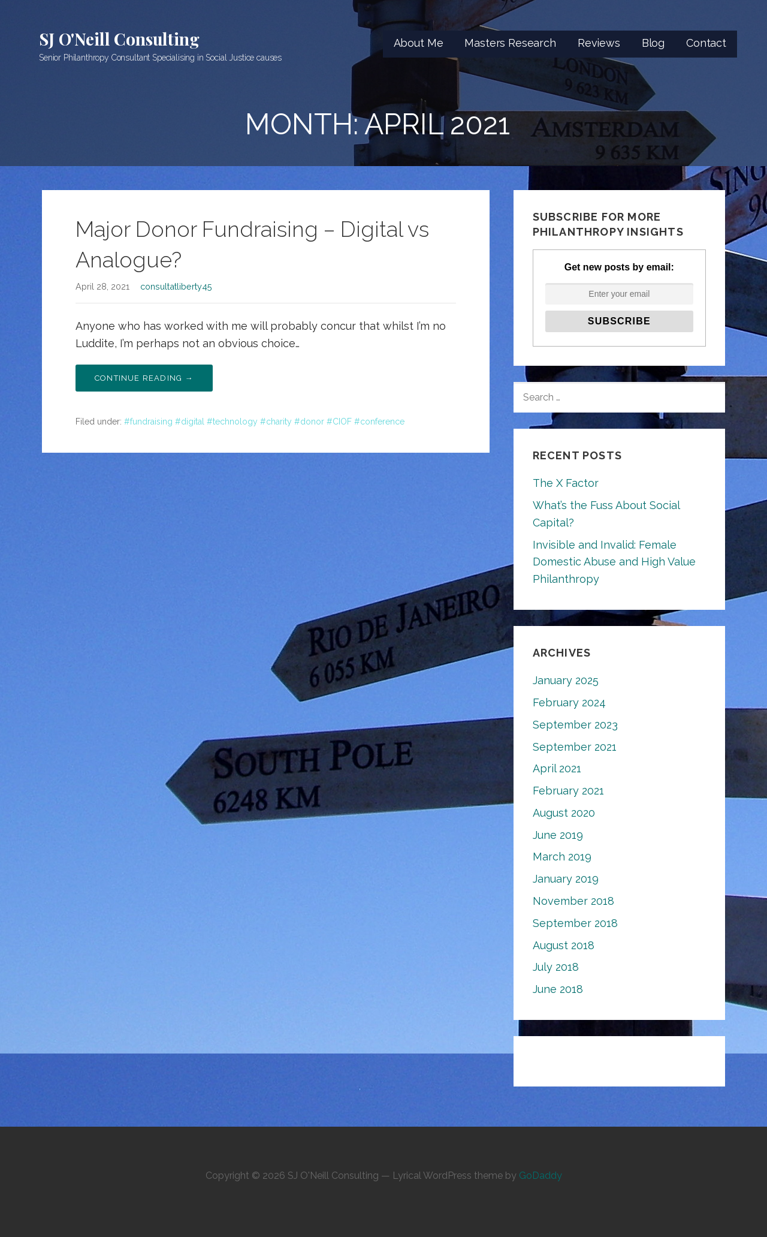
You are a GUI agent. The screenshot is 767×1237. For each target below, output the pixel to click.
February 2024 (569, 702)
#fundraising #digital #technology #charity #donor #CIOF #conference (264, 421)
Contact (706, 43)
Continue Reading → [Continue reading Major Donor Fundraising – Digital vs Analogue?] (144, 378)
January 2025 (566, 680)
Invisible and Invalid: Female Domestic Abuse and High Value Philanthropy (614, 562)
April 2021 (557, 768)
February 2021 (568, 790)
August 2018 (563, 945)
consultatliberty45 (176, 286)
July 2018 (556, 967)
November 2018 (573, 901)
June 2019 (558, 835)
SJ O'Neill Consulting (119, 39)
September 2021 (575, 747)
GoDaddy (540, 1175)
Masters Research (509, 43)
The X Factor (566, 483)
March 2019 (562, 856)
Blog (653, 43)
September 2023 (575, 724)
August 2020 (564, 812)
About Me (418, 43)
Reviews (599, 43)
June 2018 (558, 989)
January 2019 (566, 878)
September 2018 (575, 923)
